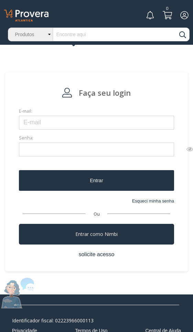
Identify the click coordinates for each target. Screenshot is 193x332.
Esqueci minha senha (153, 201)
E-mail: (25, 111)
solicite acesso (96, 254)
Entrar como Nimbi (96, 234)
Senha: (26, 138)
